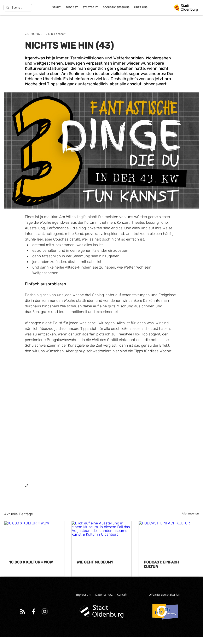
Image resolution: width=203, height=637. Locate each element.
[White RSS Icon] (23, 611)
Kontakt (122, 594)
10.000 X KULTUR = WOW (31, 562)
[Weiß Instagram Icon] (44, 611)
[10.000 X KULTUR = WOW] (34, 538)
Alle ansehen (190, 513)
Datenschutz (104, 594)
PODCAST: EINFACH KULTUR (161, 564)
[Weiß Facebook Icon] (33, 611)
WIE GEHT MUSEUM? (95, 562)
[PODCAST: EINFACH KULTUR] (169, 538)
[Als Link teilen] (27, 486)
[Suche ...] (17, 7)
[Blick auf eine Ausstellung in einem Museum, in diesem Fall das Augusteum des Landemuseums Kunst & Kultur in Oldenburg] (102, 538)
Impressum (83, 594)
